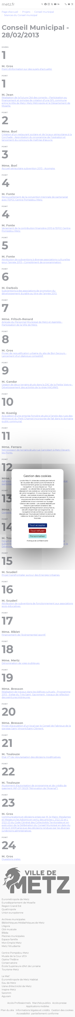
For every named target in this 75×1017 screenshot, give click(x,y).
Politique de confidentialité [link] (37, 541)
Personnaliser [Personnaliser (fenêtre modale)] (37, 536)
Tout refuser (37, 530)
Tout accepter (37, 525)
